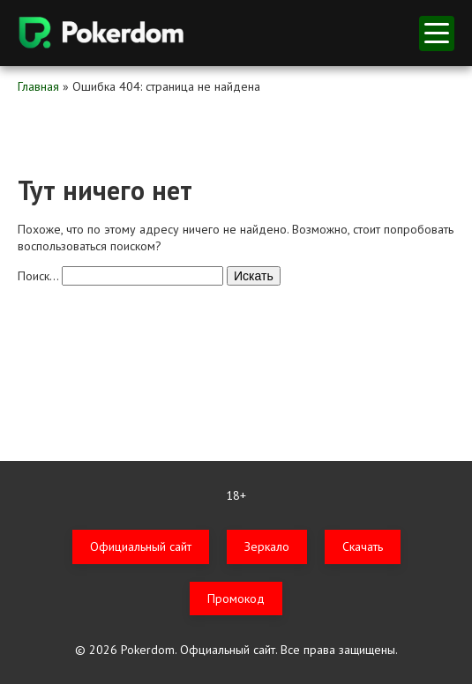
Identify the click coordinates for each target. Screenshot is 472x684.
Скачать (362, 546)
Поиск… (38, 276)
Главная (38, 86)
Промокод (236, 598)
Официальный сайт (140, 546)
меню (436, 33)
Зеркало (266, 546)
